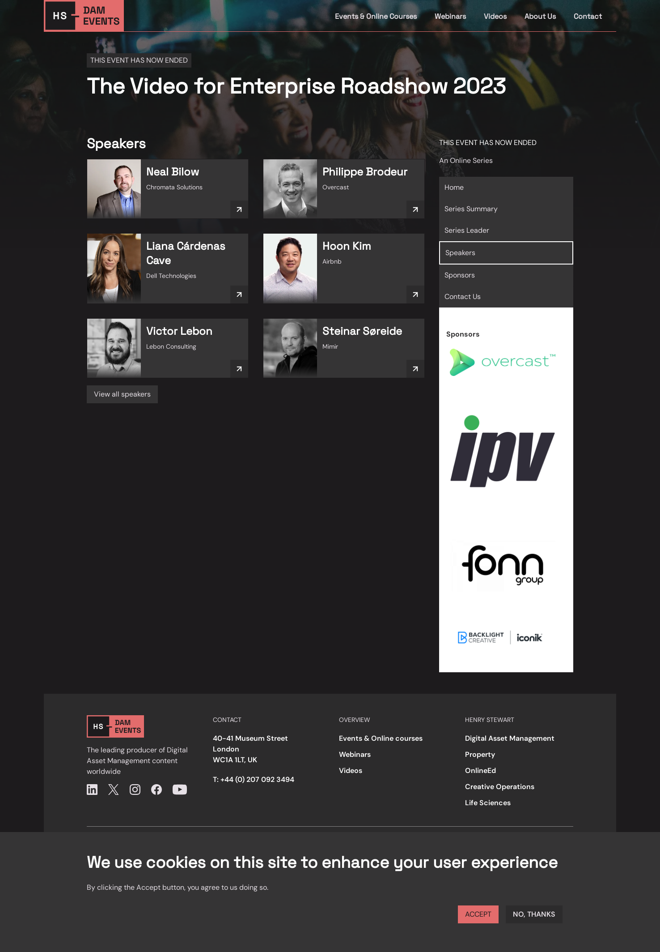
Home (454, 187)
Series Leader (466, 230)
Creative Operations (499, 786)
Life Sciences (488, 802)
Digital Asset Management (509, 738)
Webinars (450, 16)
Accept (478, 914)
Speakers (460, 252)
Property (480, 754)
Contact (588, 16)
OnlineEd (480, 770)
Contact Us (462, 296)
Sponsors (459, 275)
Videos (495, 16)
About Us (540, 16)
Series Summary (471, 208)
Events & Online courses (381, 738)
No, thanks (534, 914)
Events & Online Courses (376, 16)
